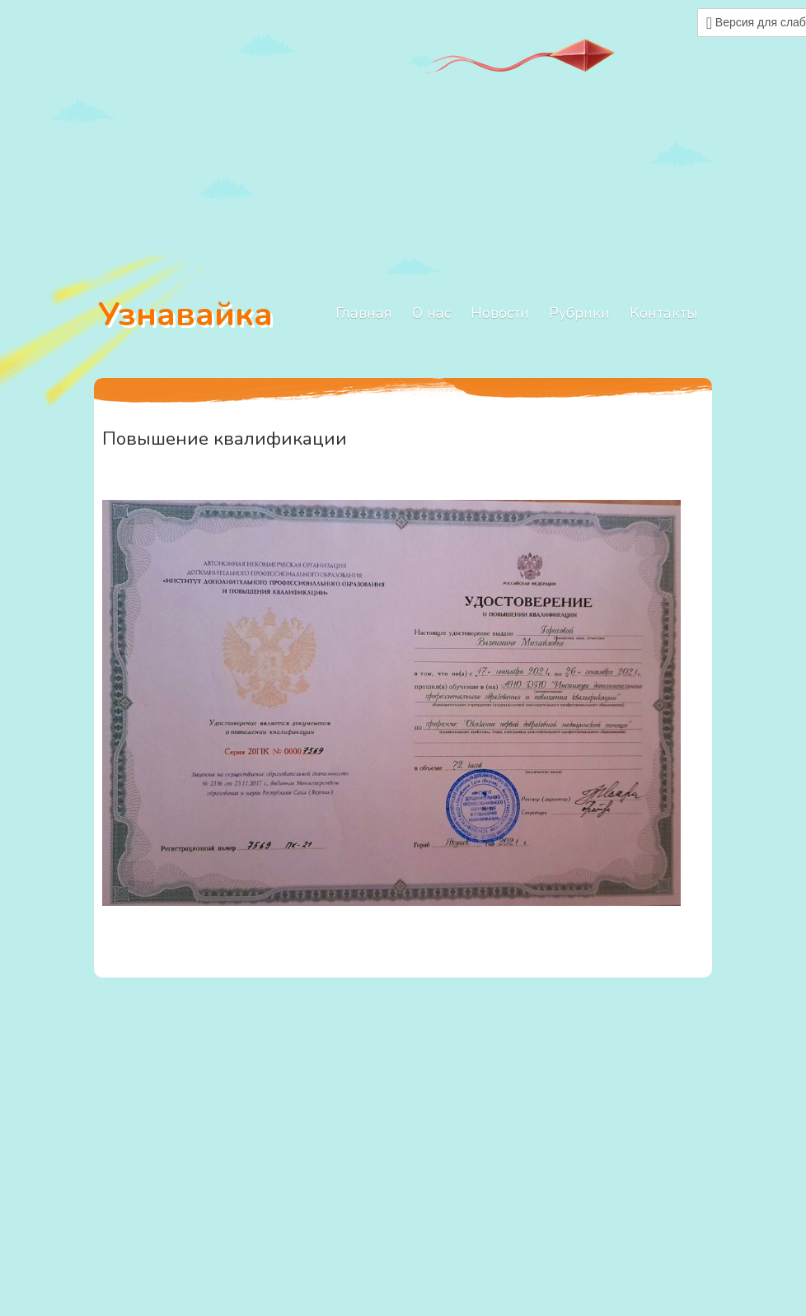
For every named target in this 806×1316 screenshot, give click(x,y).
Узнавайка (185, 314)
